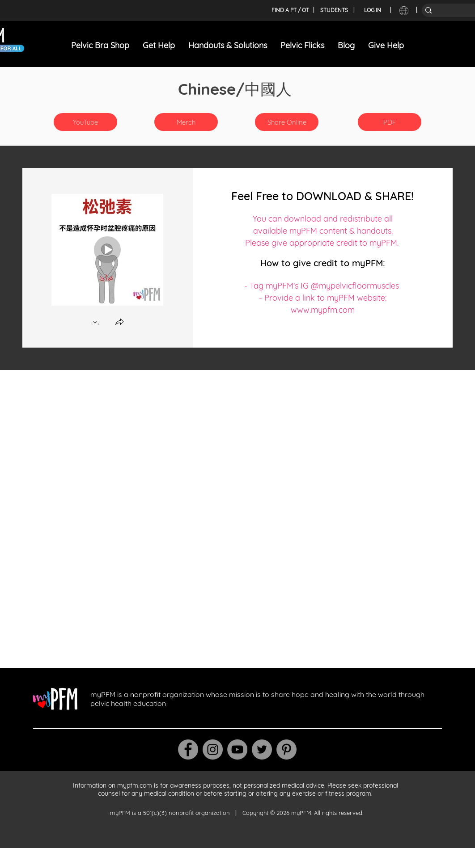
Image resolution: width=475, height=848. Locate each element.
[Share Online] (286, 122)
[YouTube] (85, 122)
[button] (186, 122)
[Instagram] (213, 749)
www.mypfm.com (323, 310)
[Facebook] (188, 749)
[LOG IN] (373, 10)
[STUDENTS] (334, 10)
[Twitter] (262, 749)
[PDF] (389, 122)
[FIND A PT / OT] (290, 10)
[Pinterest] (286, 749)
